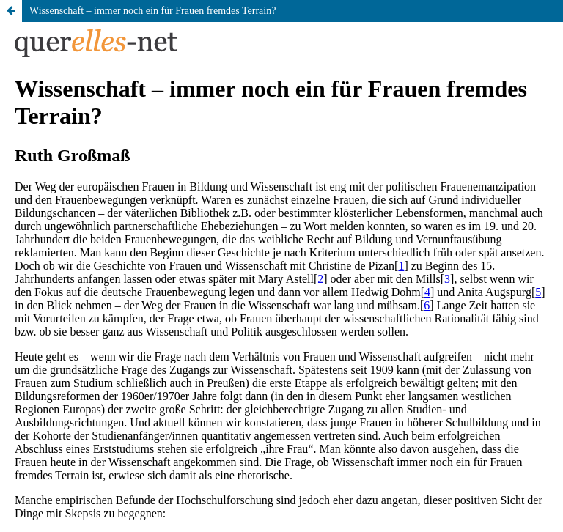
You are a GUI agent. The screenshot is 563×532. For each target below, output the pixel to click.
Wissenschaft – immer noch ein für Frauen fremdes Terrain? (152, 10)
